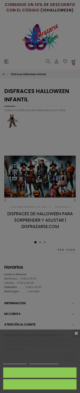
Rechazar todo (40, 384)
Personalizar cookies (44, 362)
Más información (15, 362)
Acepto (40, 372)
